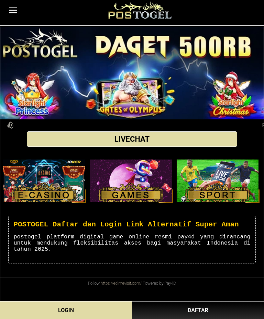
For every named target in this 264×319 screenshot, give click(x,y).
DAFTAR (198, 310)
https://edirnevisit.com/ (121, 283)
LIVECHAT (132, 139)
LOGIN (66, 310)
